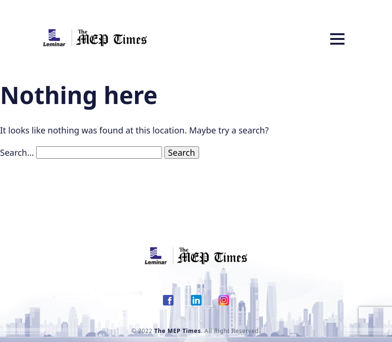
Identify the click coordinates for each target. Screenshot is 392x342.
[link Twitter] (196, 304)
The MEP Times (177, 331)
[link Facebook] (168, 304)
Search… (17, 152)
